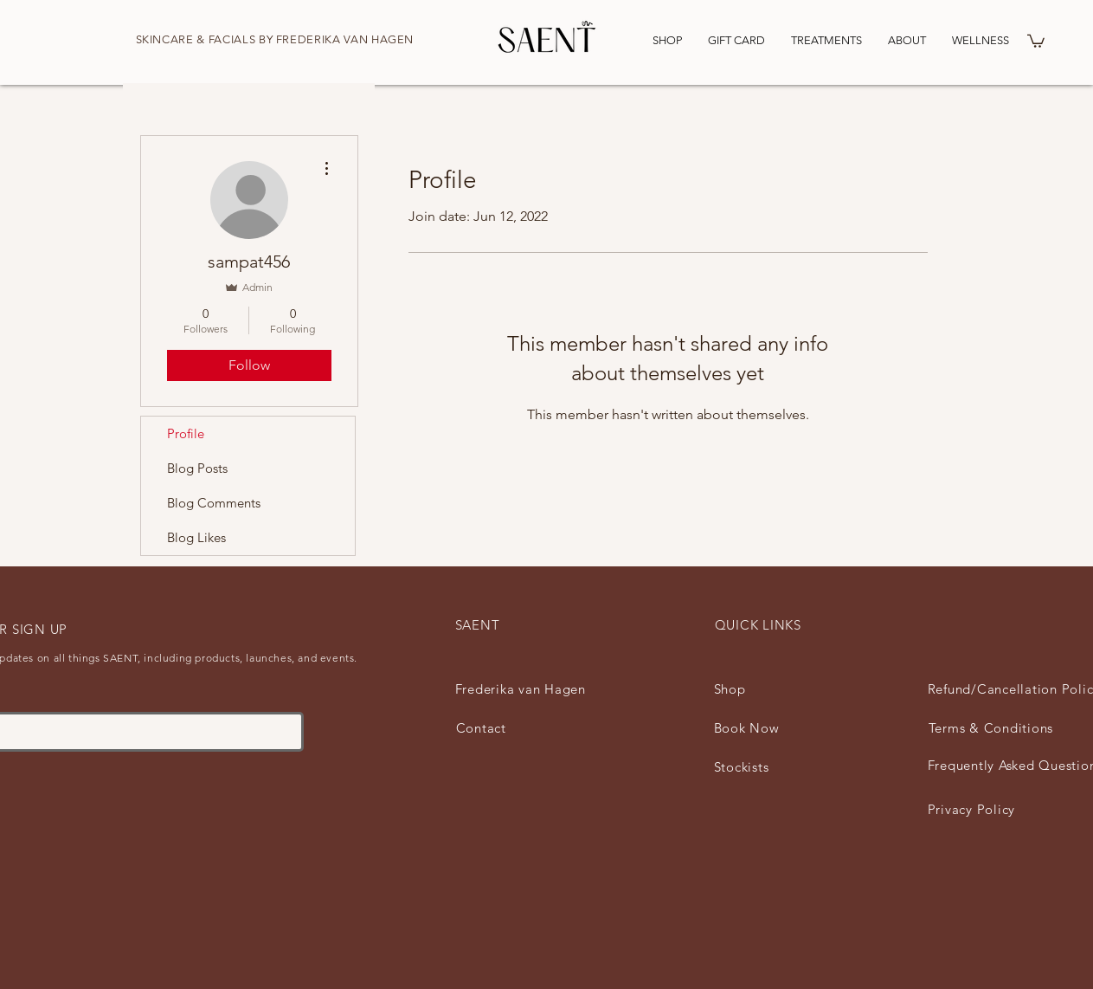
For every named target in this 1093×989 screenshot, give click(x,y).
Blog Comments (213, 502)
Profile (185, 433)
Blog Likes (196, 537)
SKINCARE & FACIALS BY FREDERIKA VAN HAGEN (275, 39)
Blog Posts (197, 468)
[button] (1036, 40)
